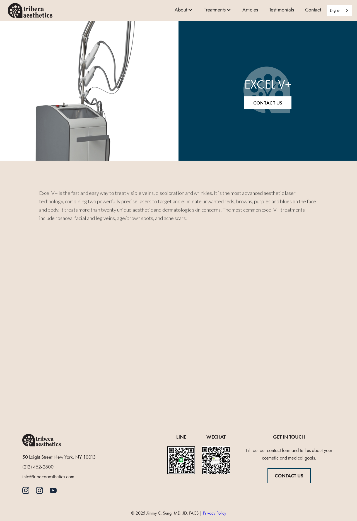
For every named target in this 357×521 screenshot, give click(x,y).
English (335, 10)
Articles (250, 9)
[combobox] (339, 10)
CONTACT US (289, 475)
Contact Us (267, 102)
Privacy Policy (214, 513)
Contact (313, 9)
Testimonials (281, 9)
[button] (183, 10)
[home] (30, 10)
